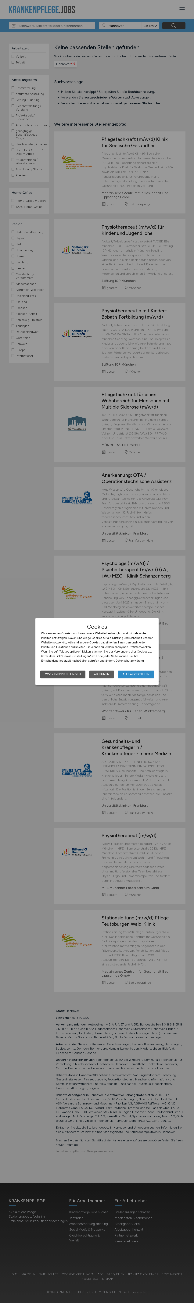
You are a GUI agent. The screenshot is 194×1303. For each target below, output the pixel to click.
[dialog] (97, 651)
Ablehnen (101, 674)
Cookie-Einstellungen (63, 674)
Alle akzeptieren (136, 674)
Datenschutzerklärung (130, 660)
